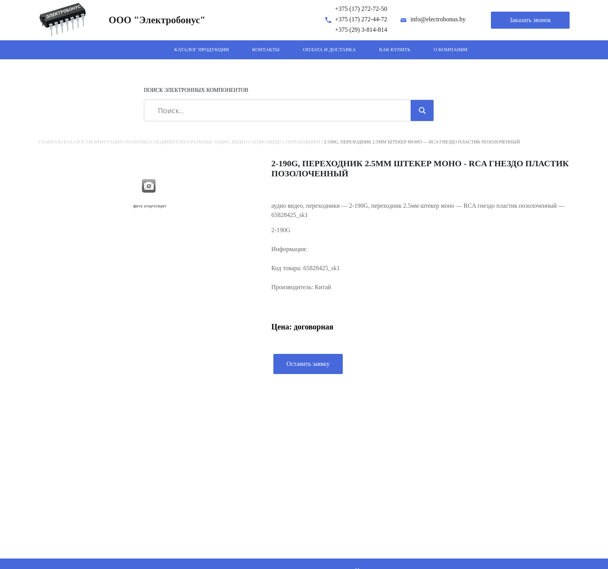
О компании (451, 49)
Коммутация (106, 142)
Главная (49, 142)
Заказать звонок (530, 20)
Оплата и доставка (329, 49)
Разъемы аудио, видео (218, 142)
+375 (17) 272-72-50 (361, 8)
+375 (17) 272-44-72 (361, 19)
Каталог (74, 142)
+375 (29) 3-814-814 (361, 29)
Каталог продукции (201, 49)
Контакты (266, 49)
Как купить (395, 49)
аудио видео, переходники (285, 142)
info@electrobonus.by (437, 19)
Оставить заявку (308, 363)
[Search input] (280, 110)
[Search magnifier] (422, 110)
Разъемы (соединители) (156, 142)
